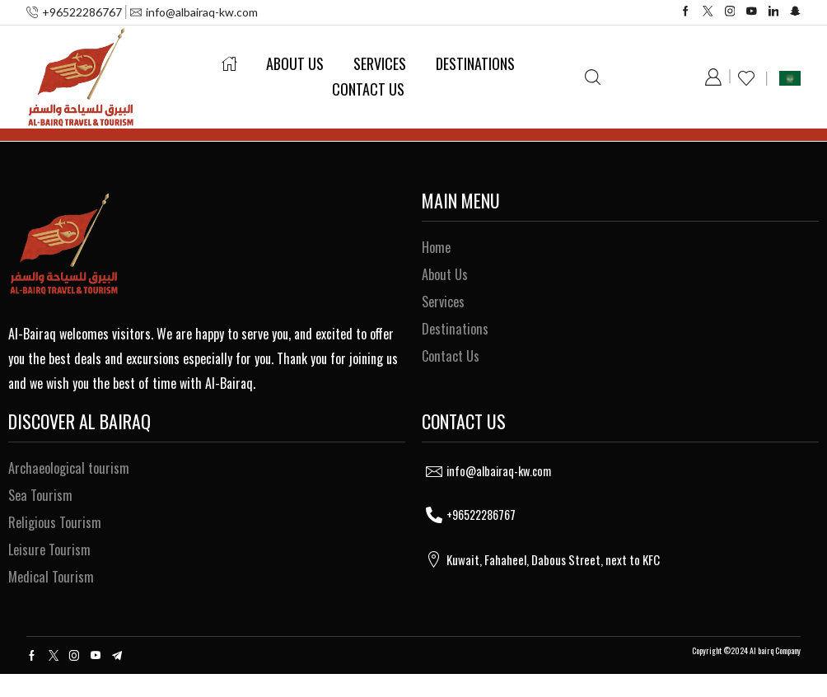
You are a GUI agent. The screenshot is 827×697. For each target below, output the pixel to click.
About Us (295, 63)
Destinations (475, 63)
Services (379, 63)
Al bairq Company (775, 673)
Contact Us (368, 89)
